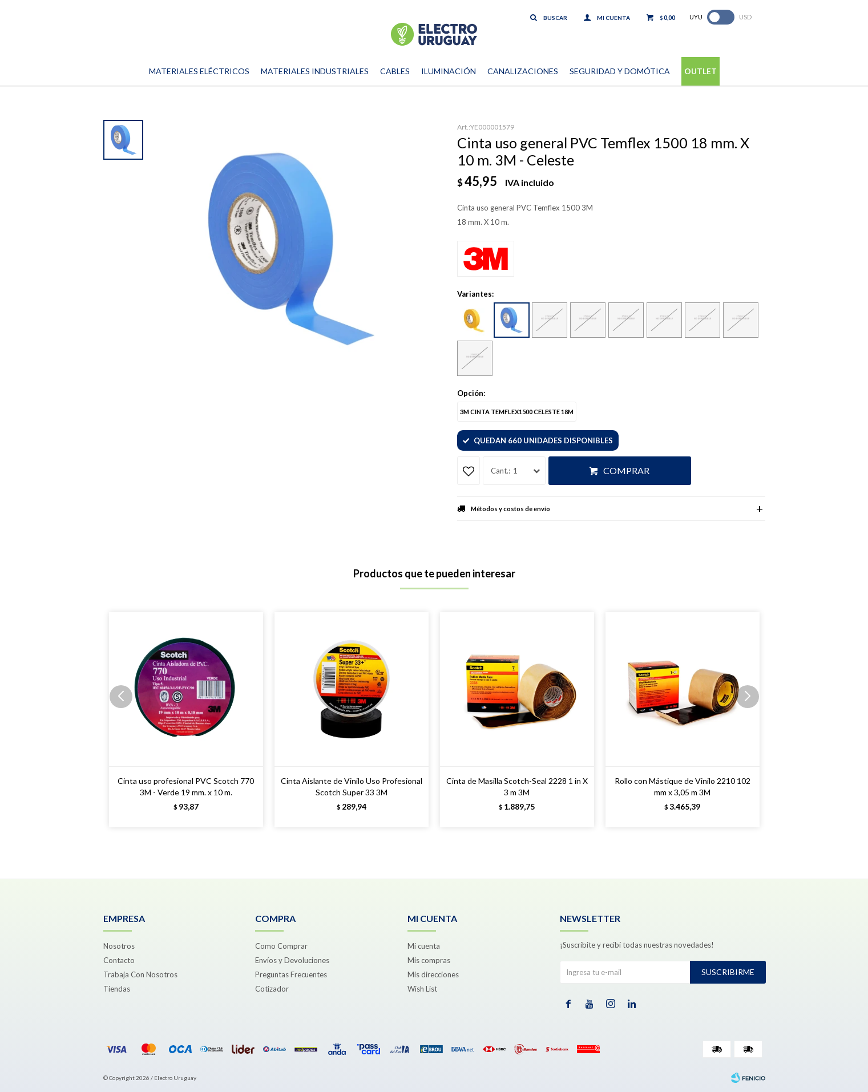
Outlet (700, 71)
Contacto (119, 960)
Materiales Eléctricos (199, 71)
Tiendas (116, 988)
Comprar (626, 470)
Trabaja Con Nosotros (140, 974)
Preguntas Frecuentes (291, 974)
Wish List (422, 988)
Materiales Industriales (315, 71)
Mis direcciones (433, 974)
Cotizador (272, 988)
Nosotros (119, 946)
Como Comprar (281, 946)
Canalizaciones (522, 71)
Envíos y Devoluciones (292, 960)
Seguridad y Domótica (620, 71)
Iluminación (448, 71)
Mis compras (428, 960)
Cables (395, 71)
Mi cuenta (423, 946)
